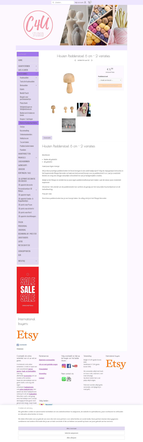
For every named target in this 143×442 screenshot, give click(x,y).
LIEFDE (20, 241)
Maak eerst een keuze (110, 85)
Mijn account (80, 2)
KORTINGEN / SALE (24, 173)
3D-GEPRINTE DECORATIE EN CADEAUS (26, 180)
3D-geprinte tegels (24, 195)
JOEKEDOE (21, 169)
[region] (58, 433)
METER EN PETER (24, 245)
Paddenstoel (103, 76)
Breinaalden (28, 85)
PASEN (20, 222)
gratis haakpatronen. (26, 389)
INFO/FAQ (27, 261)
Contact (41, 378)
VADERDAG (22, 230)
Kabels (22, 89)
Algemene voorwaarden (47, 360)
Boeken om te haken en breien (27, 114)
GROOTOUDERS (23, 238)
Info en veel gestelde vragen (48, 364)
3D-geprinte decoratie (25, 185)
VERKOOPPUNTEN (24, 251)
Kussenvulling (24, 131)
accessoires (28, 376)
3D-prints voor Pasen (25, 205)
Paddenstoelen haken (27, 146)
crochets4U (22, 345)
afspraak (29, 405)
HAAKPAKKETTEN (24, 154)
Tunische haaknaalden (27, 81)
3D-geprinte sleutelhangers (27, 216)
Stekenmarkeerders (26, 134)
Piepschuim (23, 103)
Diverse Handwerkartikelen (28, 123)
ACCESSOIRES (27, 74)
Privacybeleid (43, 369)
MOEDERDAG (22, 226)
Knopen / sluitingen (26, 119)
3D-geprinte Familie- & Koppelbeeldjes (25, 200)
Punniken (23, 150)
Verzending (42, 373)
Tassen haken (24, 142)
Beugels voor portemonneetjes (25, 98)
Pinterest (20, 349)
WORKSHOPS (22, 165)
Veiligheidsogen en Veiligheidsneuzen (26, 108)
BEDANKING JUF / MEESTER (27, 234)
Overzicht (47, 138)
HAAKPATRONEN (27, 66)
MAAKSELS (27, 157)
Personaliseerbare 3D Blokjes (27, 190)
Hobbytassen (24, 138)
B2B (19, 255)
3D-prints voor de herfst (26, 209)
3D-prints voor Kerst (25, 212)
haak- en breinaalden (29, 371)
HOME (20, 60)
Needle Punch (24, 93)
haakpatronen (28, 387)
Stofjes (22, 127)
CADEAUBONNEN (23, 161)
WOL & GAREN (27, 70)
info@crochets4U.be (23, 412)
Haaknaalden (28, 78)
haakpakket (33, 394)
